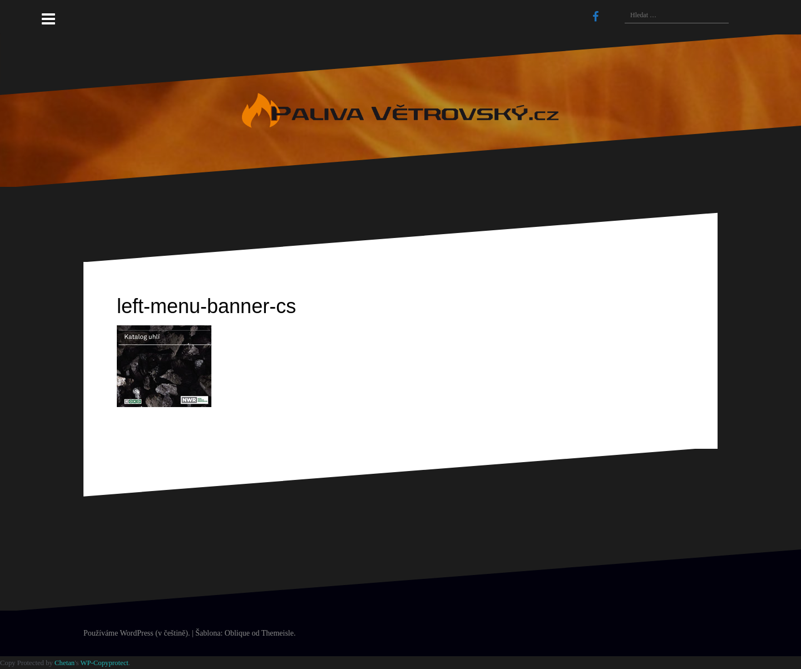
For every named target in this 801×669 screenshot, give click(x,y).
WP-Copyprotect (104, 663)
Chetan (65, 663)
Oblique (237, 633)
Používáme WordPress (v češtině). (136, 633)
